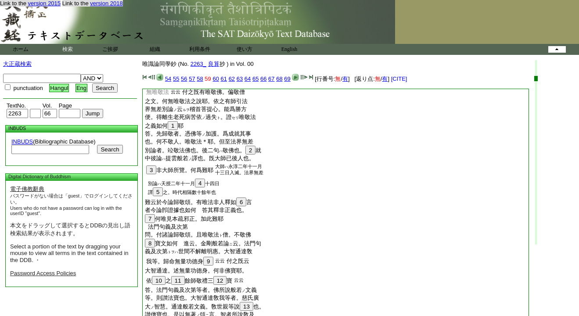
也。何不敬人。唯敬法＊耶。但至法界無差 (199, 141)
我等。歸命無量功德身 (179, 261)
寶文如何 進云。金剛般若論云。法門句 (203, 243)
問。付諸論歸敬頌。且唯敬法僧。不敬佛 (198, 234)
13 (246, 306)
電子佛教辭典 (27, 189)
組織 (155, 49)
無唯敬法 (157, 92)
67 (271, 78)
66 (263, 78)
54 (168, 78)
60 (215, 78)
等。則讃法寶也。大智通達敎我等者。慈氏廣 (202, 297)
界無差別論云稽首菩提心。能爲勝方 (196, 109)
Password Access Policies (43, 273)
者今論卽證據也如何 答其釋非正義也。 (196, 210)
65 (255, 78)
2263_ (198, 64)
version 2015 (44, 3)
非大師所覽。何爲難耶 (179, 170)
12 (220, 280)
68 (279, 78)
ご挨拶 (110, 49)
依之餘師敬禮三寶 (189, 280)
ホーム (21, 49)
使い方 (244, 49)
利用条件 (199, 49)
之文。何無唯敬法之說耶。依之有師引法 (196, 101)
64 (248, 78)
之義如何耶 (164, 125)
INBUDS (22, 141)
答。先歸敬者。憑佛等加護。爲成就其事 (198, 133)
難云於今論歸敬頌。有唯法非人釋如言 (201, 202)
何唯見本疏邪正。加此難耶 (184, 218)
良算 (213, 64)
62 (232, 78)
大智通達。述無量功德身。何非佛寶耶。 (196, 270)
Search (110, 149)
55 (176, 78)
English (289, 49)
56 (184, 78)
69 (287, 78)
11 (178, 280)
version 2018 (106, 3)
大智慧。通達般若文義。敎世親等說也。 (205, 306)
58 (200, 78)
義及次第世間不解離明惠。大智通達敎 (198, 251)
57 (192, 78)
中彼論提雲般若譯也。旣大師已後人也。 (200, 158)
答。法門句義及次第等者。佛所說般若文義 (201, 290)
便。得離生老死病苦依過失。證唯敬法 (200, 117)
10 (158, 280)
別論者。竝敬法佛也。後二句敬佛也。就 (203, 150)
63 (240, 78)
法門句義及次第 (166, 226)
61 (224, 78)
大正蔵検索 (17, 64)
